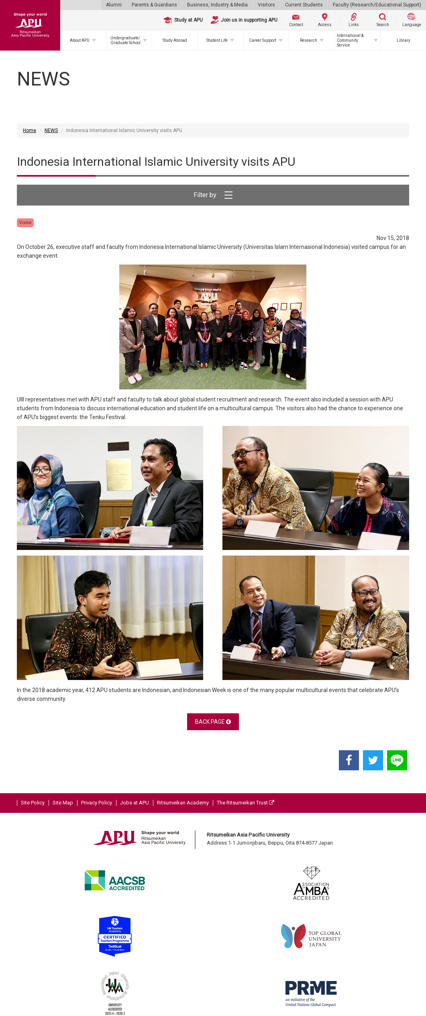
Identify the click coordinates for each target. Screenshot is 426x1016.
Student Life (217, 40)
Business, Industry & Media (217, 5)
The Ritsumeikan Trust (245, 803)
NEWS (51, 130)
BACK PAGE (213, 722)
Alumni (114, 5)
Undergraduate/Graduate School (125, 40)
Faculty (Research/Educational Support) (377, 5)
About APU (80, 40)
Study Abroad (175, 40)
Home (29, 130)
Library (403, 40)
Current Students (304, 5)
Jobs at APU (134, 803)
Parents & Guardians (154, 5)
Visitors (266, 5)
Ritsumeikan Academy (183, 803)
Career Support (262, 40)
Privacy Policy (96, 803)
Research (308, 40)
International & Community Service (350, 40)
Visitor (25, 222)
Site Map (63, 803)
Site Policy (33, 803)
